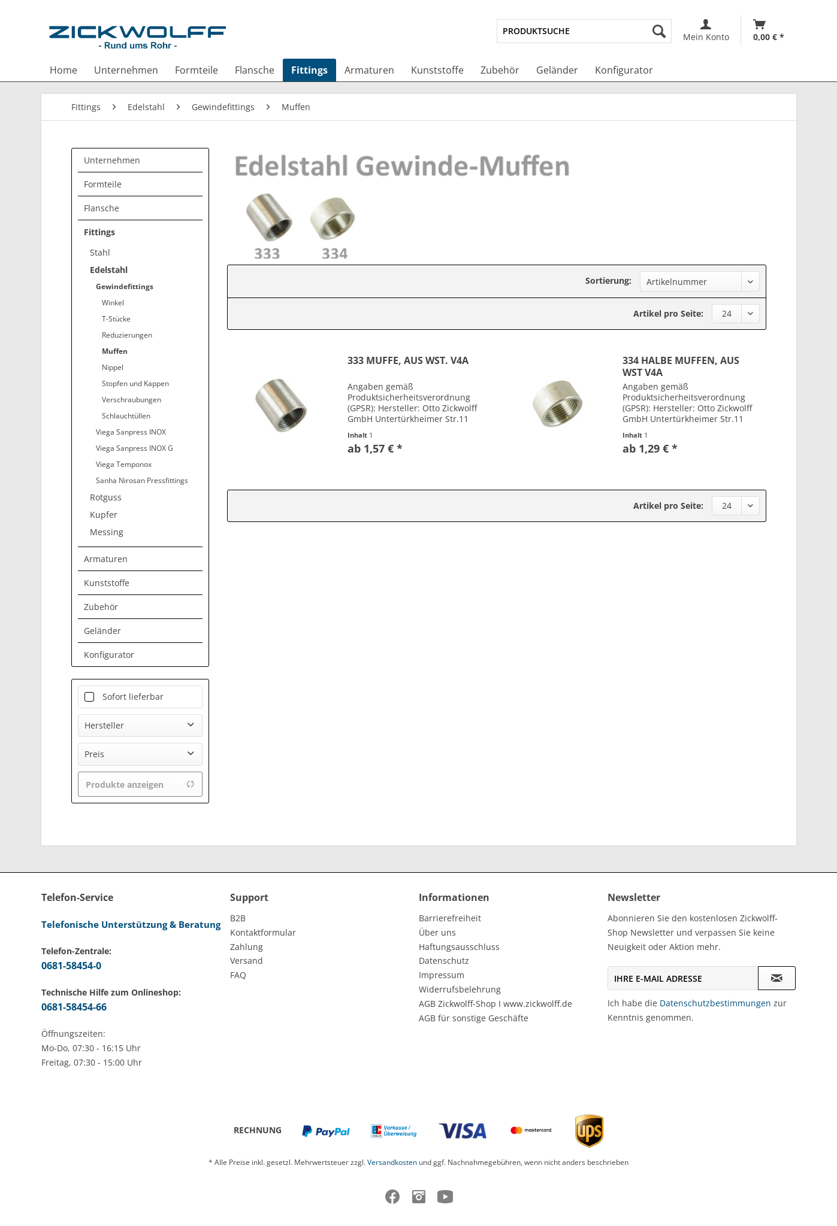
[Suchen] (659, 31)
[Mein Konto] (706, 31)
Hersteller (104, 725)
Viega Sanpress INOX (131, 432)
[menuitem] (584, 31)
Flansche (101, 208)
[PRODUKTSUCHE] (584, 31)
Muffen (115, 351)
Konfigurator (109, 654)
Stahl (100, 252)
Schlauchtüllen (126, 416)
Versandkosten (392, 1162)
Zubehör (101, 606)
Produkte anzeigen (140, 784)
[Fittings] (309, 70)
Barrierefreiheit (450, 918)
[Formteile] (196, 70)
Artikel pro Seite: (668, 313)
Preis (94, 754)
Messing (106, 532)
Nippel (112, 367)
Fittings (99, 232)
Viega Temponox (124, 464)
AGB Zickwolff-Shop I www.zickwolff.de (495, 1003)
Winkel (113, 303)
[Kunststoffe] (437, 70)
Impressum (441, 975)
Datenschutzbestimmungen (715, 1003)
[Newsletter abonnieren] (777, 978)
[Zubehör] (500, 70)
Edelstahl (109, 269)
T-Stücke (116, 319)
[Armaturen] (369, 70)
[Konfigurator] (624, 70)
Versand (246, 960)
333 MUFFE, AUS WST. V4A (408, 360)
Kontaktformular (263, 932)
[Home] (63, 70)
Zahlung (246, 946)
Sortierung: (608, 280)
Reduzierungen (127, 335)
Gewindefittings (124, 286)
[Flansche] (254, 70)
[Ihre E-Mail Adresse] (683, 978)
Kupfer (103, 514)
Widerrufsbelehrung (460, 989)
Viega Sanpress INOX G (134, 448)
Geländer (102, 630)
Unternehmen (112, 160)
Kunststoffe (106, 582)
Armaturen (106, 559)
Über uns (437, 932)
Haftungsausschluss (459, 946)
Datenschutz (444, 960)
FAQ (238, 975)
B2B (238, 918)
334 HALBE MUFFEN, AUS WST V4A (681, 366)
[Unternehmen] (126, 70)
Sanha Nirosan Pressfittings (142, 480)
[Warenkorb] (768, 31)
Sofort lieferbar (133, 696)
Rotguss (106, 497)
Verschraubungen (131, 399)
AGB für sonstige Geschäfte (473, 1018)
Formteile (103, 184)
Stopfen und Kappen (135, 383)
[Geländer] (557, 70)
